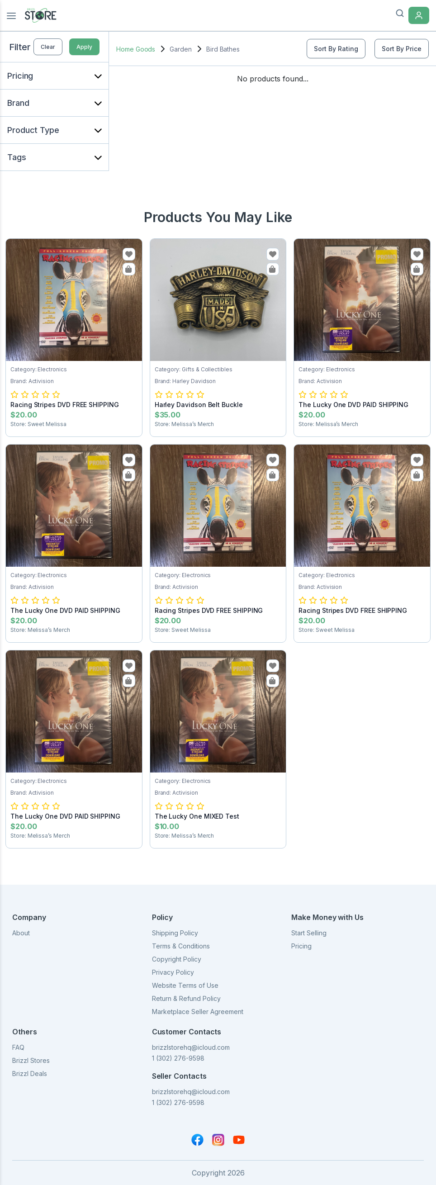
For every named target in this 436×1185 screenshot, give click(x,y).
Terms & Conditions (181, 946)
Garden (181, 49)
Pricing (301, 946)
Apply (84, 46)
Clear (48, 46)
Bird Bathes (223, 49)
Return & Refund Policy (186, 998)
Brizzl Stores (31, 1060)
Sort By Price (402, 48)
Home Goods (135, 49)
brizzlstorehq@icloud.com (191, 1047)
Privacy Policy (173, 972)
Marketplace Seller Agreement (197, 1011)
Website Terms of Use (185, 985)
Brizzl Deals (29, 1073)
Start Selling (309, 933)
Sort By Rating (336, 48)
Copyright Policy (176, 959)
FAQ (18, 1047)
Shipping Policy (175, 933)
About (21, 933)
